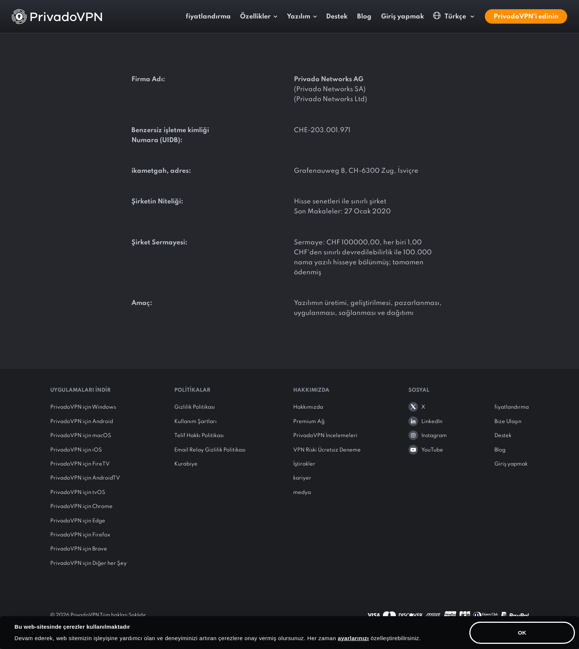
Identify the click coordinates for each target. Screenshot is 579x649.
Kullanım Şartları (195, 421)
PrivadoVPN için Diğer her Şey (88, 563)
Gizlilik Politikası (194, 407)
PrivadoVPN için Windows (83, 407)
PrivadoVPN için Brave (78, 549)
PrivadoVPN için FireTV (80, 464)
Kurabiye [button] (186, 464)
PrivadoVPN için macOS (80, 435)
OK (522, 632)
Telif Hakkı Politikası (199, 435)
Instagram (434, 435)
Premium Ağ (309, 421)
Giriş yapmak (402, 16)
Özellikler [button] (255, 16)
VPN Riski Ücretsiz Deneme (327, 450)
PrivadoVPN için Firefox (80, 535)
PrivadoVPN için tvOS (77, 492)
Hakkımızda (308, 407)
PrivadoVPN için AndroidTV (85, 478)
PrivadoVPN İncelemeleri (325, 435)
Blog (364, 16)
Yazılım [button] (298, 16)
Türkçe (450, 16)
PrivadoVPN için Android (81, 421)
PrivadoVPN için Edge (77, 520)
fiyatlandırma (208, 16)
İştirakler (304, 464)
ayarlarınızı (353, 638)
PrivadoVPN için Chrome (81, 506)
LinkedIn (431, 421)
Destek (336, 16)
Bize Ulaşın (507, 421)
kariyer (302, 478)
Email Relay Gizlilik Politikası (210, 450)
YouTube (432, 450)
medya (302, 492)
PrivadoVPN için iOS (76, 450)
